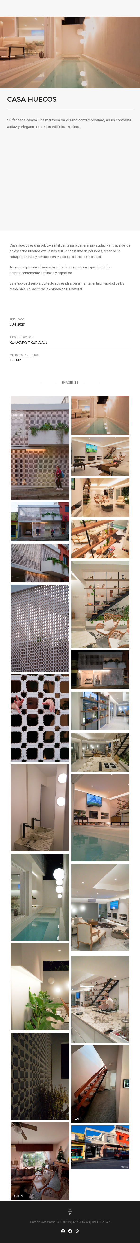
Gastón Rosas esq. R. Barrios (50, 1222)
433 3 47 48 (81, 1222)
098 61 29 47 (101, 1222)
